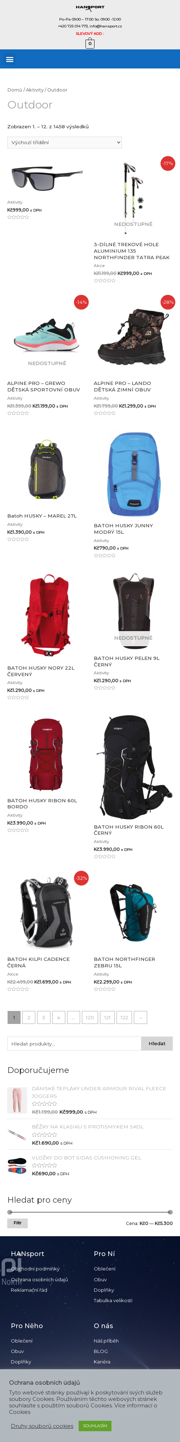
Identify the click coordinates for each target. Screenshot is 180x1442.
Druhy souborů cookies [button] (42, 1426)
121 (107, 1017)
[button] (10, 59)
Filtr (17, 1223)
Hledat (157, 1043)
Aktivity (35, 90)
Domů (14, 90)
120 (90, 1017)
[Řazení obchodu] (64, 143)
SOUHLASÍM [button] (95, 1425)
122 (124, 1017)
